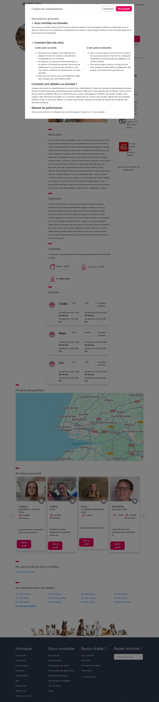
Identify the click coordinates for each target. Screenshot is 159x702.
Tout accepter (124, 8)
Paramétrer (108, 8)
